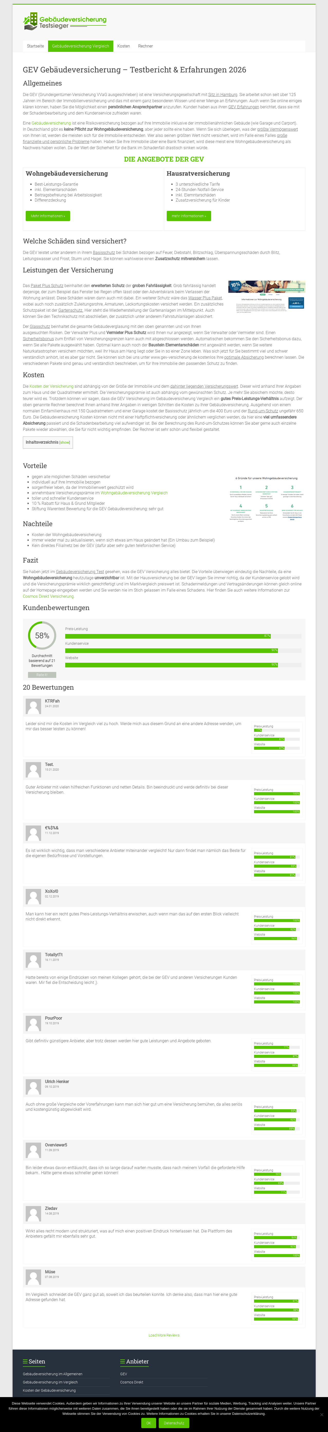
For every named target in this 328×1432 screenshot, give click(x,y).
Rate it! (42, 675)
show (64, 442)
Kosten (123, 46)
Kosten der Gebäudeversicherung (49, 1390)
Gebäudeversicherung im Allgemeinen (52, 1374)
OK (148, 1423)
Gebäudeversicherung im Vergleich (50, 1382)
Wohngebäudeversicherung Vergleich (134, 492)
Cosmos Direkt (131, 1382)
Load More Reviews (164, 1335)
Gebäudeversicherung (51, 123)
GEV (123, 1374)
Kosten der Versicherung (51, 386)
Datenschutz (174, 1423)
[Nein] (321, 1414)
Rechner (145, 46)
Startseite (35, 46)
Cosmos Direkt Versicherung (48, 596)
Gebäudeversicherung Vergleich (80, 46)
